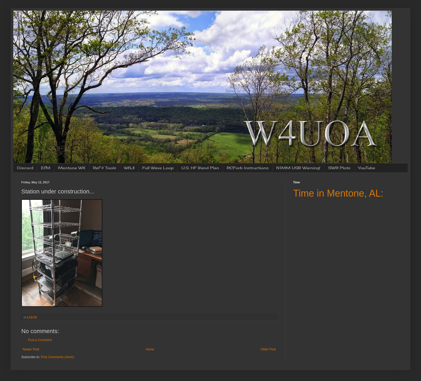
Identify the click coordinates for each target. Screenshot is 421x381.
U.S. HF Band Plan (200, 167)
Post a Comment (40, 340)
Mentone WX (71, 167)
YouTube (366, 167)
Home (150, 349)
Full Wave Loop (158, 167)
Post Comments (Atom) (57, 357)
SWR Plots (339, 167)
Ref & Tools (104, 167)
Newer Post (31, 349)
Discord (25, 167)
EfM (45, 167)
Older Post (268, 349)
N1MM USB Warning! (298, 167)
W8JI (129, 167)
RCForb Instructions (248, 167)
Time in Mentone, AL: (338, 193)
